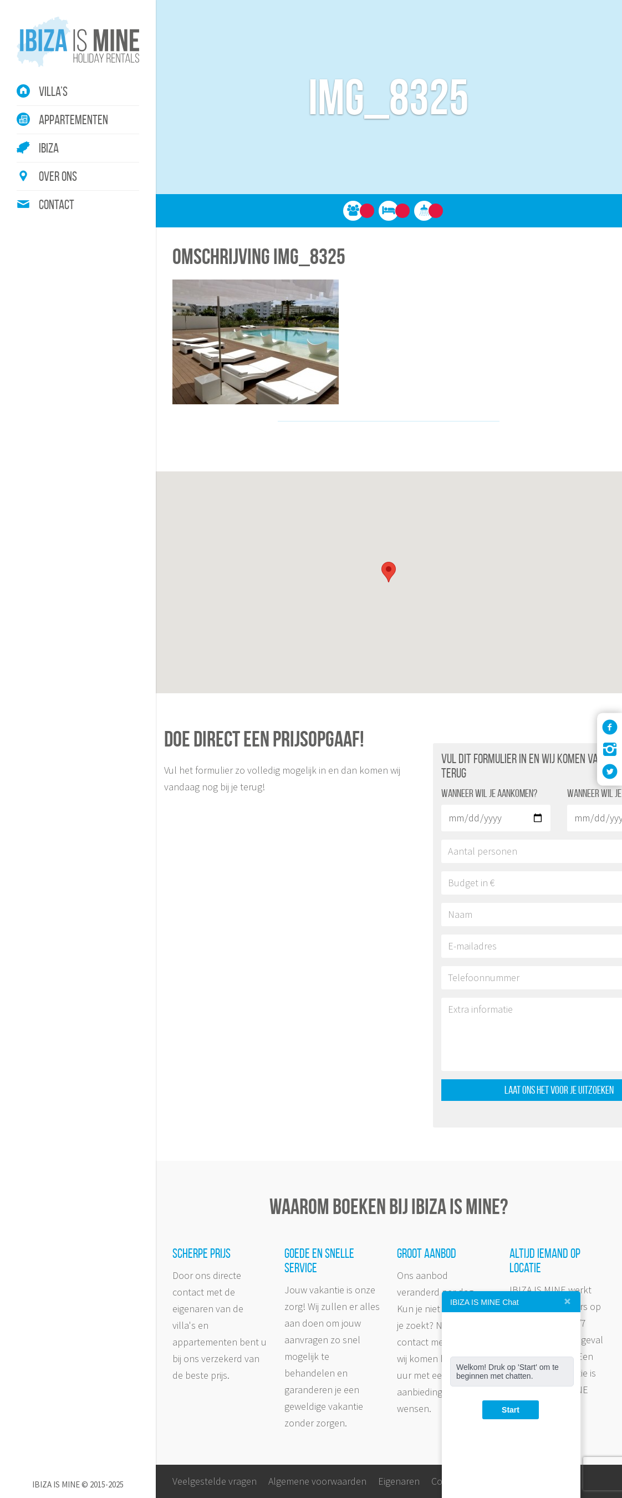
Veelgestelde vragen (214, 1481)
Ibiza (49, 148)
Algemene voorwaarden (317, 1481)
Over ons (58, 176)
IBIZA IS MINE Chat (484, 1302)
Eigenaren (399, 1481)
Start (510, 1409)
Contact (56, 204)
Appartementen (73, 120)
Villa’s (53, 91)
